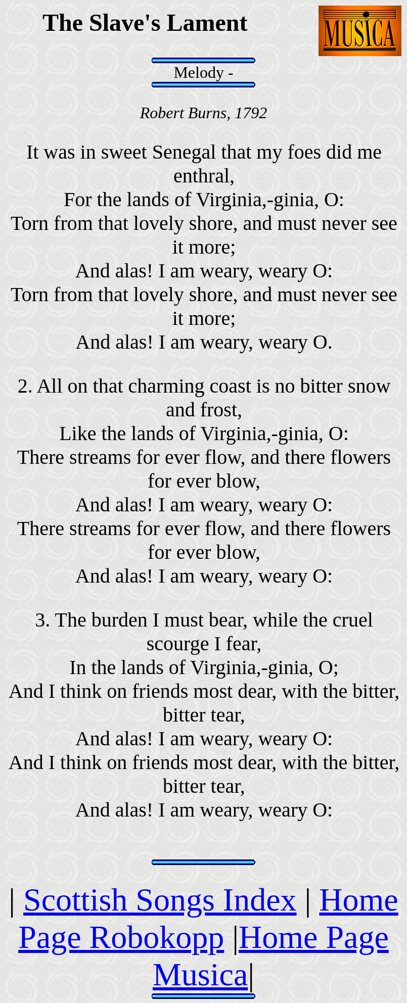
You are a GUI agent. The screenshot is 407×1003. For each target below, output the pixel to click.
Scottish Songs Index (159, 900)
